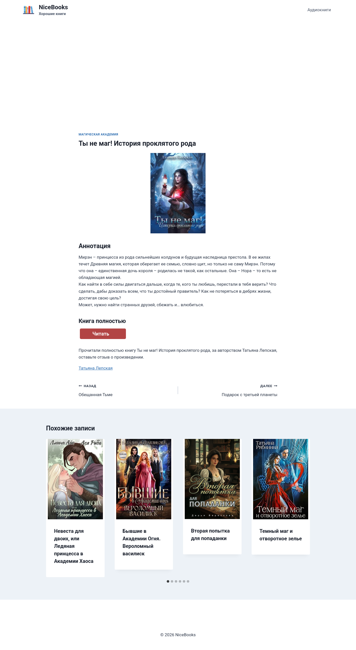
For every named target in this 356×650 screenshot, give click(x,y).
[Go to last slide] (55, 508)
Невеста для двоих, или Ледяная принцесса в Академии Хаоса (73, 546)
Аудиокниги (319, 9)
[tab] (168, 581)
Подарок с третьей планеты (229, 389)
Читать (100, 334)
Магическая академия (98, 134)
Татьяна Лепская (96, 368)
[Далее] (300, 508)
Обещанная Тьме (126, 389)
